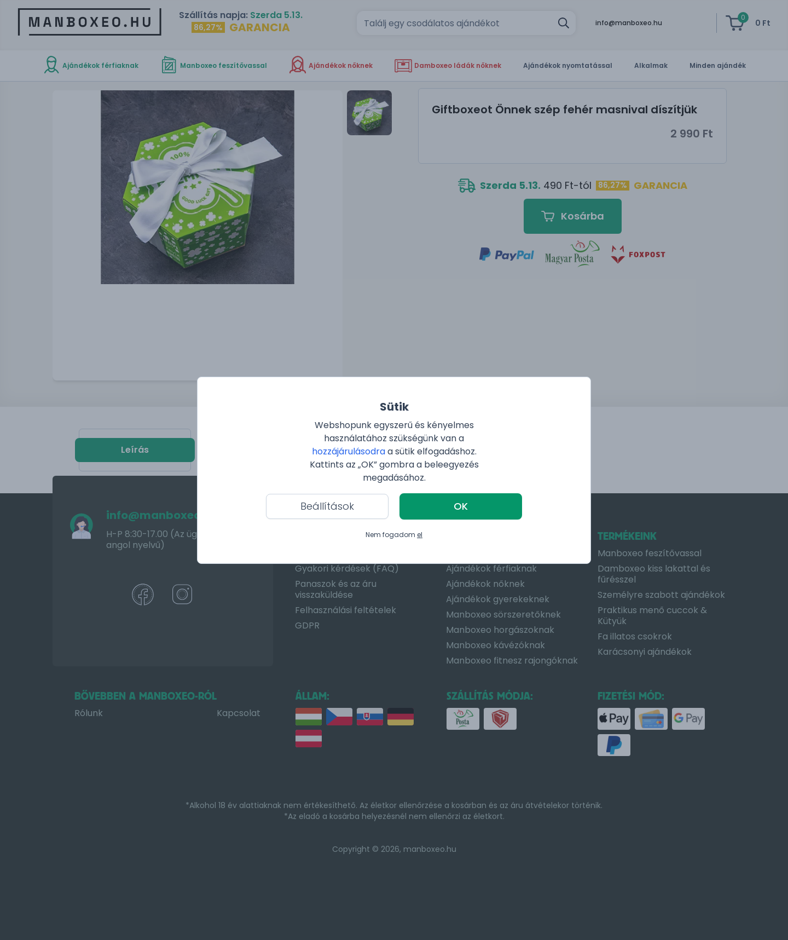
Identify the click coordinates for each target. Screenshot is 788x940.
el (419, 534)
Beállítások (327, 506)
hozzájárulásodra (349, 451)
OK (461, 506)
